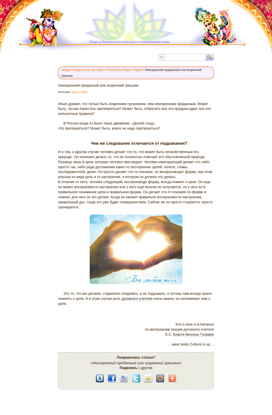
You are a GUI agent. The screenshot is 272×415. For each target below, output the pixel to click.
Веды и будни (79, 92)
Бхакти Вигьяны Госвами (193, 334)
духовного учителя (136, 299)
